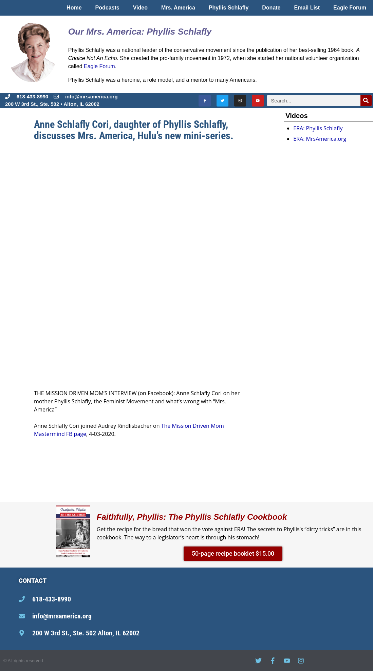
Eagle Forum (349, 8)
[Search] (366, 100)
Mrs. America (178, 8)
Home (74, 8)
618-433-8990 (32, 96)
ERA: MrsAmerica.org (319, 138)
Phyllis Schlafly (228, 8)
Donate (271, 8)
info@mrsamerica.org (62, 616)
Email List (307, 8)
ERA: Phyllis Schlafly (317, 128)
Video (140, 8)
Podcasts (107, 8)
